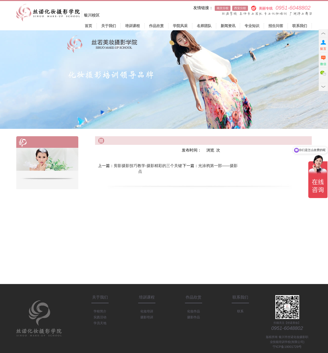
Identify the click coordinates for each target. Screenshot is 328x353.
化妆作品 (193, 311)
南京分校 (223, 8)
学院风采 (180, 26)
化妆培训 (146, 311)
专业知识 (252, 26)
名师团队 (204, 26)
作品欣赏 (156, 26)
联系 (240, 311)
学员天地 (100, 323)
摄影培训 (146, 317)
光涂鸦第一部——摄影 (218, 166)
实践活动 (100, 317)
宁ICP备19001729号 (287, 347)
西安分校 (240, 8)
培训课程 (132, 26)
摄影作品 (193, 317)
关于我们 (108, 26)
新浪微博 (253, 8)
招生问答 (275, 26)
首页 (88, 26)
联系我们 (299, 26)
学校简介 (100, 311)
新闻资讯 (228, 26)
